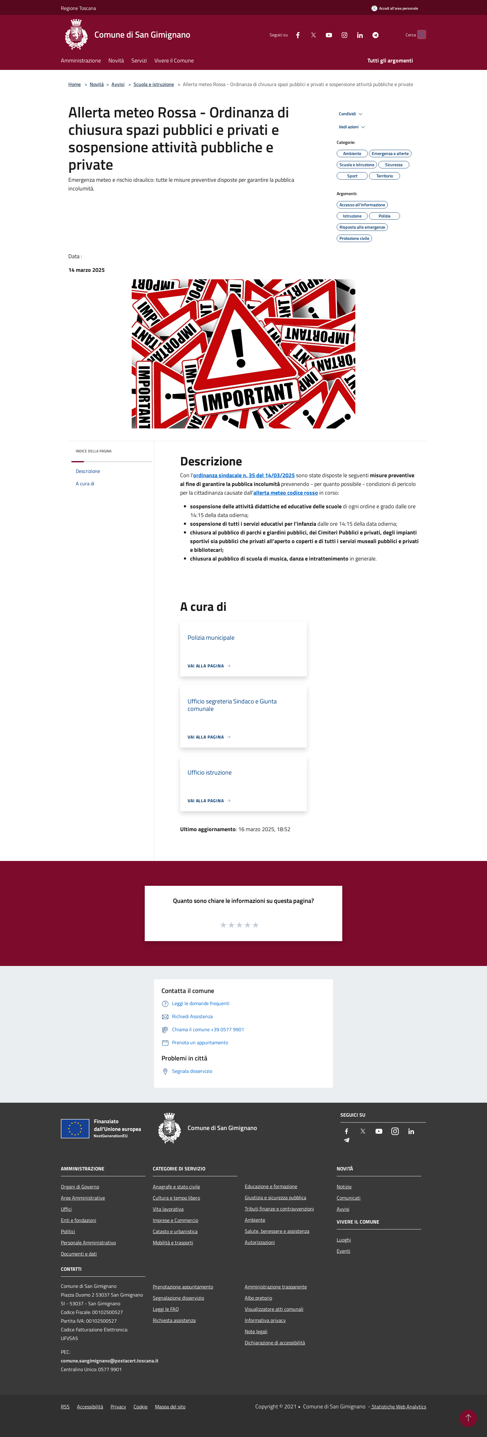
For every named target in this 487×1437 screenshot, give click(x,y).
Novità (97, 84)
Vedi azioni (353, 127)
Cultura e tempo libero (176, 1197)
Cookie (141, 1406)
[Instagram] (332, 34)
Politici (68, 1231)
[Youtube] (317, 34)
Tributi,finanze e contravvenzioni (279, 1208)
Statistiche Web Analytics (398, 1406)
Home (74, 84)
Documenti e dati (79, 1253)
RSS (65, 1406)
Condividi (351, 114)
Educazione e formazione (271, 1186)
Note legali (256, 1331)
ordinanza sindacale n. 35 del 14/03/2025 (244, 475)
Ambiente (255, 1220)
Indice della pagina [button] (94, 451)
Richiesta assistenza (174, 1320)
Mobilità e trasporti (173, 1242)
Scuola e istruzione (154, 84)
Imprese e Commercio (175, 1220)
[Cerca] (418, 34)
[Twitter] (301, 34)
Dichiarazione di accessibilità (275, 1342)
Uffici (66, 1209)
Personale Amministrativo (88, 1242)
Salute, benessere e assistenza (277, 1231)
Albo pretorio (258, 1298)
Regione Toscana (78, 8)
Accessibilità (90, 1406)
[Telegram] (363, 34)
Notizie (344, 1186)
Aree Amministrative (83, 1197)
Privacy (118, 1406)
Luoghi (344, 1239)
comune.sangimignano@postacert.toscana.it (109, 1360)
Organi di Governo (80, 1186)
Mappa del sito (170, 1406)
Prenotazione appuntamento (183, 1286)
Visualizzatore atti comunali (274, 1309)
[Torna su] (468, 1418)
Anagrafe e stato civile (176, 1186)
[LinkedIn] (348, 34)
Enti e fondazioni (78, 1220)
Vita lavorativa (168, 1209)
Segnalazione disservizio (178, 1298)
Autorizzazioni (260, 1242)
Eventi (343, 1251)
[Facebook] (286, 34)
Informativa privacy (265, 1320)
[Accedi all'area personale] (394, 8)
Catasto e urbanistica (175, 1231)
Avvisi (118, 84)
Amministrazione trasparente (276, 1286)
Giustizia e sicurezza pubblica (275, 1197)
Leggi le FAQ (166, 1309)
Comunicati (349, 1197)
